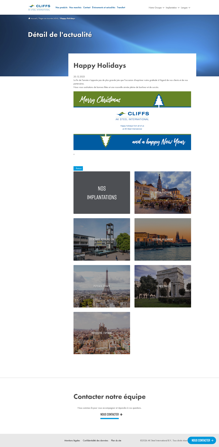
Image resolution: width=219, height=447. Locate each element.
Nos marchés (75, 7)
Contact (86, 7)
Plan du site (116, 440)
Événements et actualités (103, 7)
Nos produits (61, 7)
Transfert (121, 7)
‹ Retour (78, 168)
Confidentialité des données (95, 440)
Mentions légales (72, 440)
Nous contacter (109, 414)
